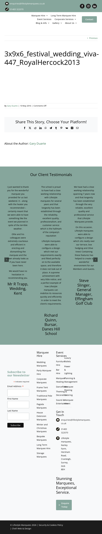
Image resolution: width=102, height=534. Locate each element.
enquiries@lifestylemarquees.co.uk (27, 3)
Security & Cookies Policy (51, 525)
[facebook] (82, 6)
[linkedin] (94, 6)
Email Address (15, 387)
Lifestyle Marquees (21, 525)
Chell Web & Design (21, 528)
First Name (12, 398)
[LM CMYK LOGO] (12, 17)
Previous (93, 38)
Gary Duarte (12, 105)
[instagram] (88, 6)
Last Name (12, 410)
